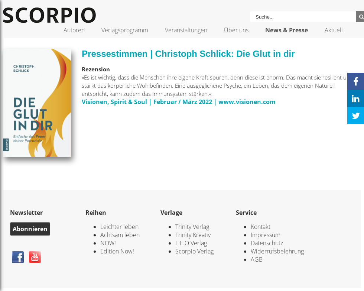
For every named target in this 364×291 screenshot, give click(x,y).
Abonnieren (30, 229)
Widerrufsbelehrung (277, 251)
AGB (257, 259)
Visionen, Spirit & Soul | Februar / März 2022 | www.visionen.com (179, 102)
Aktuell (334, 30)
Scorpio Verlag (194, 251)
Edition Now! (117, 251)
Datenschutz (267, 243)
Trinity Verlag (192, 227)
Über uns (236, 30)
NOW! (108, 243)
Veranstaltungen (186, 30)
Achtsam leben (120, 235)
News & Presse (286, 30)
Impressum (265, 235)
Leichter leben (119, 227)
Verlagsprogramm (124, 30)
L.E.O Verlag (191, 243)
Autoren (74, 30)
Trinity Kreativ (193, 235)
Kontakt (260, 227)
